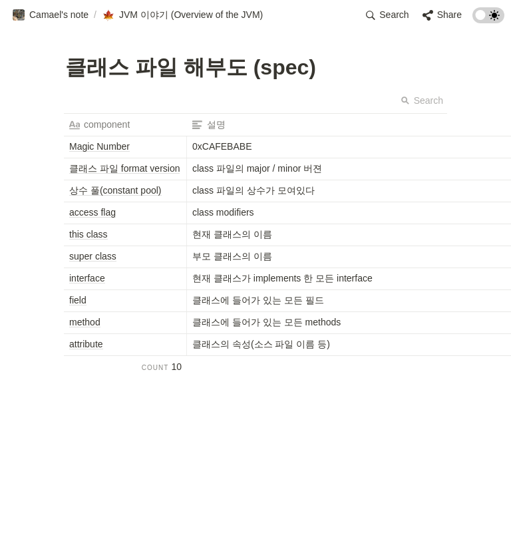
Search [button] (422, 100)
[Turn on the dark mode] (488, 19)
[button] (50, 15)
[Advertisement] (255, 526)
